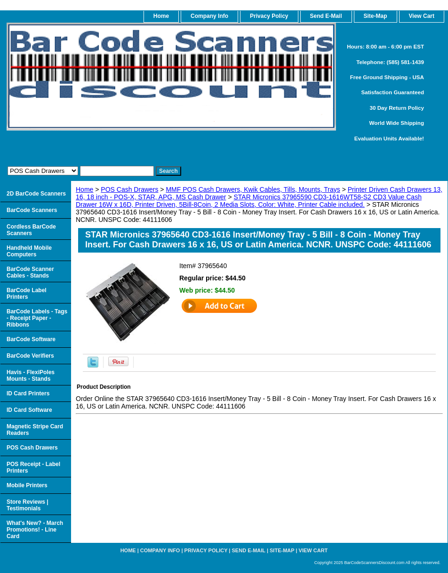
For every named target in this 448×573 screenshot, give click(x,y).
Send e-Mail (248, 550)
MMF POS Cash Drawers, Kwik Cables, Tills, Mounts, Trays (253, 189)
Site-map (282, 550)
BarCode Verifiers (30, 355)
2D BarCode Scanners (36, 193)
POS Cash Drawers (129, 189)
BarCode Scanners (32, 210)
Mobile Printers (27, 485)
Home (84, 189)
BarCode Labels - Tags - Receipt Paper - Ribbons (37, 318)
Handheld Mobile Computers (29, 251)
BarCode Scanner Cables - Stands (30, 272)
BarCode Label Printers (27, 293)
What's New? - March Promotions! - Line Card (35, 530)
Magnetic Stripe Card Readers (35, 429)
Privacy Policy (269, 16)
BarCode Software (31, 339)
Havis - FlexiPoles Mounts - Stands (31, 375)
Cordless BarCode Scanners (31, 230)
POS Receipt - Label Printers (33, 467)
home (161, 16)
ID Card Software (29, 410)
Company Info (209, 16)
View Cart (313, 550)
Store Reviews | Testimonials (27, 505)
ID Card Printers (28, 393)
